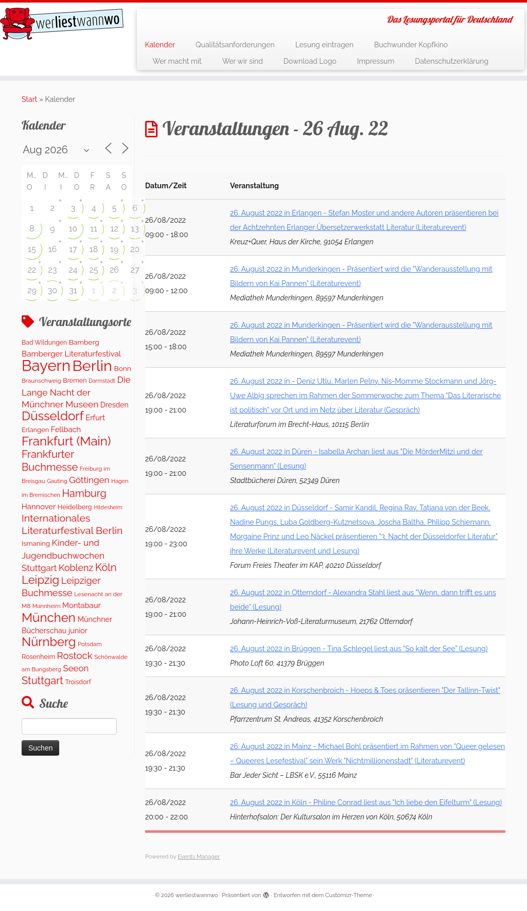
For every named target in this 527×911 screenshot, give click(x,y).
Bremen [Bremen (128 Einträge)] (74, 380)
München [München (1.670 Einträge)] (49, 617)
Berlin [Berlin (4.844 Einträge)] (92, 365)
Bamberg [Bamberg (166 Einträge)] (84, 342)
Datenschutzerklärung (451, 61)
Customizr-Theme (348, 895)
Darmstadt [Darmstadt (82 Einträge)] (102, 381)
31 (73, 290)
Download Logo (310, 61)
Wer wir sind (242, 61)
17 (73, 249)
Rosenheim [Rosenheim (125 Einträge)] (38, 656)
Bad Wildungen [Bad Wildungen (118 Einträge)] (44, 342)
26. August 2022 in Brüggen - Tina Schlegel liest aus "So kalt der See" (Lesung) (358, 649)
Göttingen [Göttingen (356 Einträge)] (89, 480)
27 (135, 270)
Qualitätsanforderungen (235, 45)
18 (94, 249)
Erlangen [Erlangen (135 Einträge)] (35, 430)
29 (32, 290)
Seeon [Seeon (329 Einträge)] (76, 668)
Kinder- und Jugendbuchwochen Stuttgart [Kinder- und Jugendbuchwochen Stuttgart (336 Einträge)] (63, 555)
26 (114, 270)
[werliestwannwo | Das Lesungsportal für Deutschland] (62, 24)
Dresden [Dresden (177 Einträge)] (114, 405)
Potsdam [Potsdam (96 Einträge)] (90, 644)
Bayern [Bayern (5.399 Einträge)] (46, 365)
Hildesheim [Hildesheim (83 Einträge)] (108, 507)
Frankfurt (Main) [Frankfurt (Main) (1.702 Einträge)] (66, 441)
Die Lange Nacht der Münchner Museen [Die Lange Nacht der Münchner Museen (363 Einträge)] (76, 391)
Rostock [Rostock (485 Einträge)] (75, 655)
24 (72, 270)
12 (114, 229)
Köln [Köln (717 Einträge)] (106, 567)
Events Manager (199, 856)
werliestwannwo (196, 895)
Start (29, 99)
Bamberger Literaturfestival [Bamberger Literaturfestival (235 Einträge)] (71, 354)
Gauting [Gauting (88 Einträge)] (57, 481)
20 (134, 249)
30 (52, 290)
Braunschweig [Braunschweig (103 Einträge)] (41, 380)
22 (32, 270)
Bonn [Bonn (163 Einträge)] (122, 368)
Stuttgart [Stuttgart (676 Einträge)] (42, 680)
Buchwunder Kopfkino (411, 45)
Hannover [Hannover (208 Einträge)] (39, 506)
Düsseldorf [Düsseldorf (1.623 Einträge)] (53, 415)
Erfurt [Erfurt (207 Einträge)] (95, 417)
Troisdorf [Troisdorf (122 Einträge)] (78, 682)
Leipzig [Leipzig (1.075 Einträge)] (40, 579)
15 (32, 249)
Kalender (160, 45)
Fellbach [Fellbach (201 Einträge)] (66, 429)
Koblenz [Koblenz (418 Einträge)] (76, 567)
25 (93, 270)
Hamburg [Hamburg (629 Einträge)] (84, 493)
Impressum (376, 61)
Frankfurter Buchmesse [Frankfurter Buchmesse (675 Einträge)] (50, 460)
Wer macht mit (176, 61)
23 (52, 270)
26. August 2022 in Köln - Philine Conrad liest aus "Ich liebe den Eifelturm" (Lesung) (366, 802)
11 (93, 229)
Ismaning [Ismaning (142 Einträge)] (36, 543)
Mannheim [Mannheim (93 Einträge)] (46, 606)
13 (134, 229)
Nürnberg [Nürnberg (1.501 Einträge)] (49, 642)
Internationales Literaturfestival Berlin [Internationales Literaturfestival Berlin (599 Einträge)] (72, 524)
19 (114, 249)
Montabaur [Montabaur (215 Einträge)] (81, 605)
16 (52, 249)
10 (73, 229)
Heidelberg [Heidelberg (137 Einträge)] (75, 507)
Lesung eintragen (324, 45)
